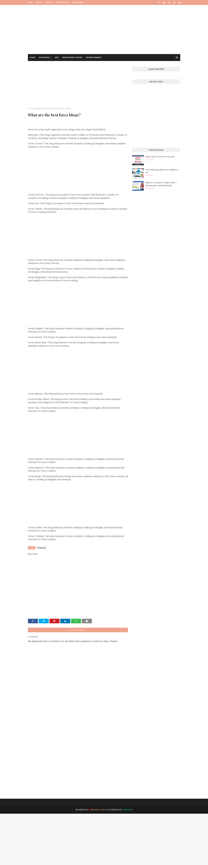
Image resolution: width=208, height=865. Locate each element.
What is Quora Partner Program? (160, 156)
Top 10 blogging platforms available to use (161, 171)
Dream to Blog (101, 809)
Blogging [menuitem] (44, 57)
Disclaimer (78, 2)
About (39, 2)
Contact (49, 2)
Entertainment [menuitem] (93, 57)
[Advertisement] (104, 25)
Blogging (39, 108)
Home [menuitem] (32, 57)
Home (30, 2)
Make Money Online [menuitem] (72, 57)
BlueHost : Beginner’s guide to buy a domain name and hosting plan (160, 184)
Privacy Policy (63, 2)
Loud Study (127, 809)
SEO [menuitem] (57, 57)
